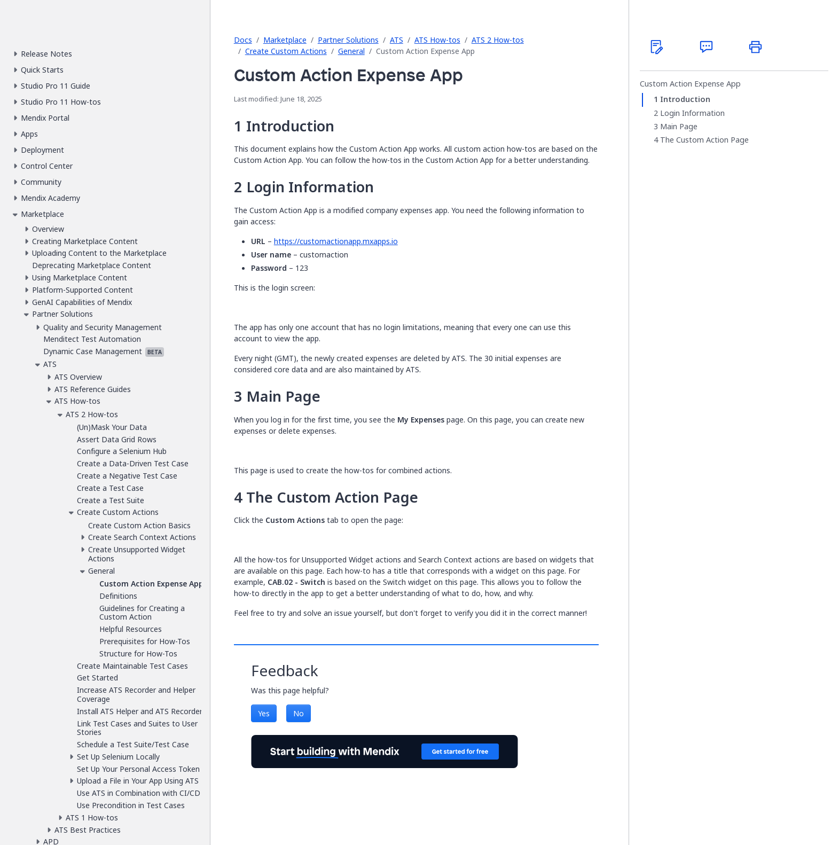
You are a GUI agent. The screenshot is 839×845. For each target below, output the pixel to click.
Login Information (692, 113)
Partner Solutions (348, 39)
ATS (396, 39)
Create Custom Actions (286, 51)
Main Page (678, 126)
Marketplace (285, 39)
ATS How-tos (437, 39)
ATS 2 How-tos (498, 39)
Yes (264, 713)
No (298, 713)
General (351, 51)
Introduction (685, 99)
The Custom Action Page (704, 140)
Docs (243, 39)
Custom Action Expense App (690, 84)
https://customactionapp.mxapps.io (336, 241)
